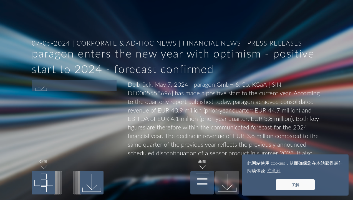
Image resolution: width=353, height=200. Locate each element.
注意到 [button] (274, 170)
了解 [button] (295, 184)
